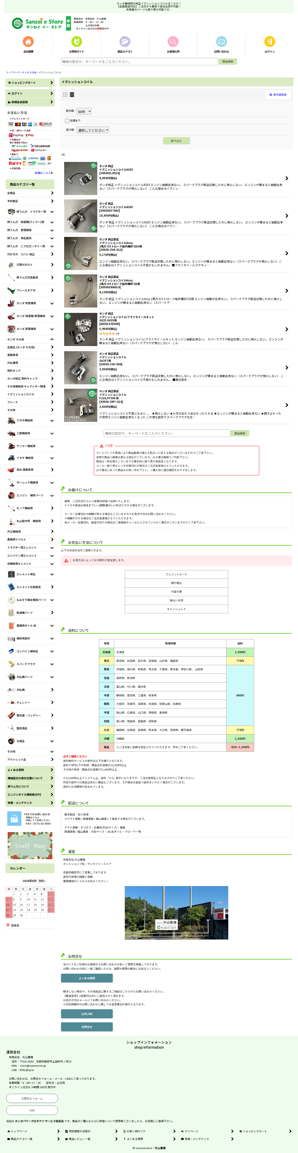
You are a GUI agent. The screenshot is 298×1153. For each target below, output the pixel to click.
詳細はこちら (44, 173)
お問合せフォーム (32, 1098)
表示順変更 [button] (278, 94)
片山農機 (160, 1148)
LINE (32, 1110)
